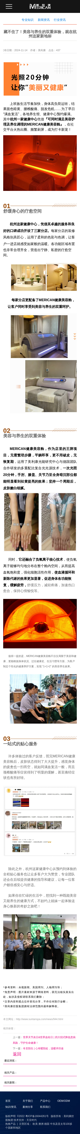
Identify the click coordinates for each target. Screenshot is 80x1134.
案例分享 (28, 1106)
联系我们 (45, 1106)
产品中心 (45, 1100)
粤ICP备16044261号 (37, 1116)
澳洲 (41, 1123)
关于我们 (28, 1100)
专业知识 (27, 19)
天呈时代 (31, 1120)
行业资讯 (60, 19)
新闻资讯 (44, 19)
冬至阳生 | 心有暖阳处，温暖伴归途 (43, 1048)
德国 (46, 1123)
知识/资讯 (10, 1106)
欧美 (35, 1123)
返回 (17, 1054)
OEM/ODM (63, 1100)
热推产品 (10, 1123)
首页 (7, 1100)
